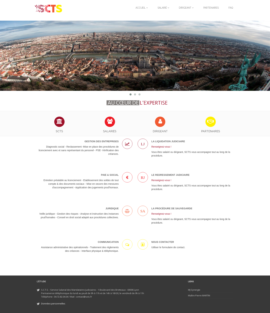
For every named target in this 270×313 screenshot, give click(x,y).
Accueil (142, 7)
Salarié (163, 7)
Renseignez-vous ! (161, 146)
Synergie (195, 289)
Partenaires (211, 7)
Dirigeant (186, 7)
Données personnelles (53, 303)
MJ (189, 289)
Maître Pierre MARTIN (199, 295)
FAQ (231, 7)
